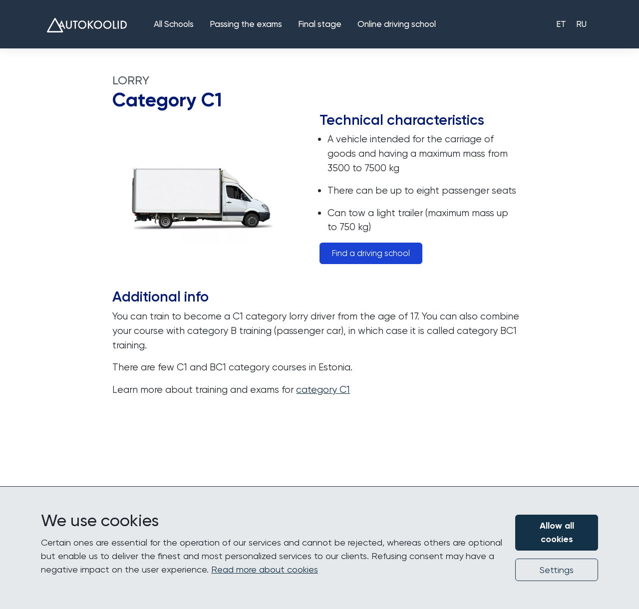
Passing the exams (246, 24)
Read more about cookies (264, 569)
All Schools (174, 24)
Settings (557, 570)
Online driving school (396, 24)
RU (581, 24)
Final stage (319, 24)
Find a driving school (371, 253)
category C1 (323, 389)
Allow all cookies (557, 532)
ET (561, 24)
